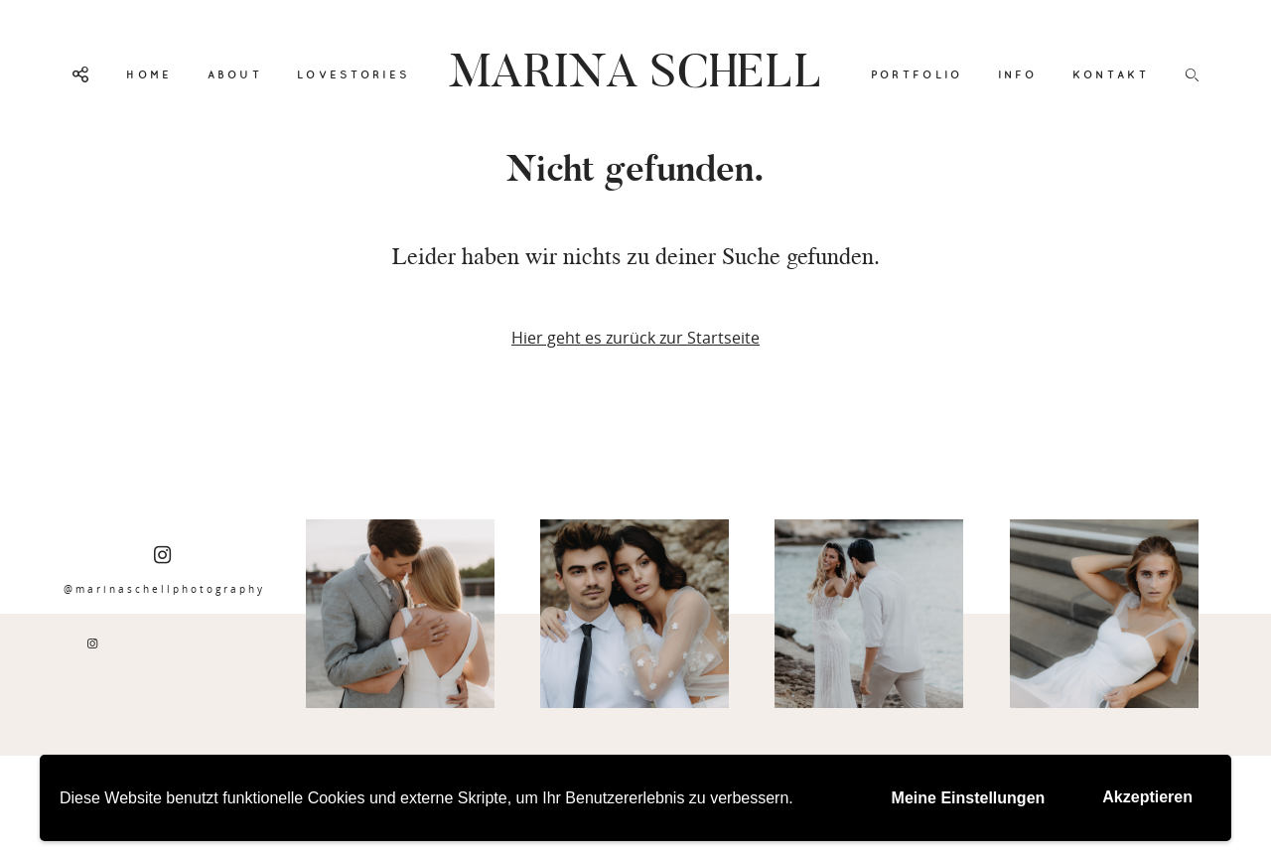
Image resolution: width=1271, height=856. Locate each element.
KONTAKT (1110, 74)
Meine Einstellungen (969, 797)
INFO (1018, 74)
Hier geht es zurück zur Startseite (635, 338)
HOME (149, 74)
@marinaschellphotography (164, 570)
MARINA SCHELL (635, 75)
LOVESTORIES (353, 74)
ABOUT (235, 74)
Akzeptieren (1147, 796)
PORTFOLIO (917, 74)
